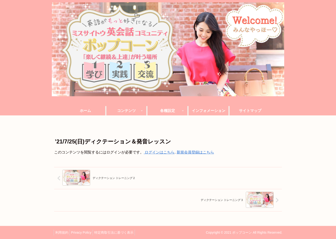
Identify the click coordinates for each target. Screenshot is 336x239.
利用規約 (62, 232)
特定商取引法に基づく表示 (119, 232)
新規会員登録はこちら (195, 152)
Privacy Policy (84, 232)
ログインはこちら (159, 152)
